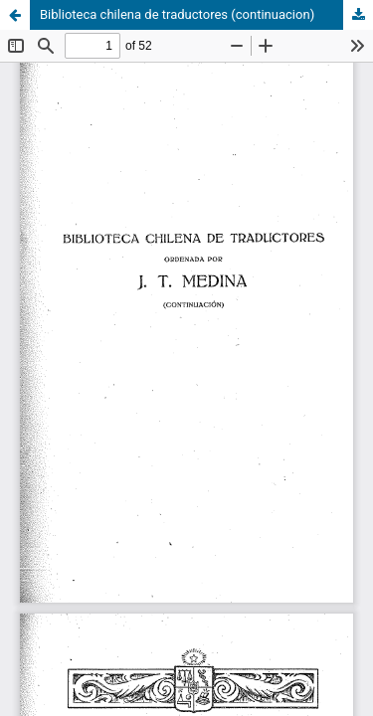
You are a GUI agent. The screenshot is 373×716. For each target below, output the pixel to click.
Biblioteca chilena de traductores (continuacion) (177, 14)
